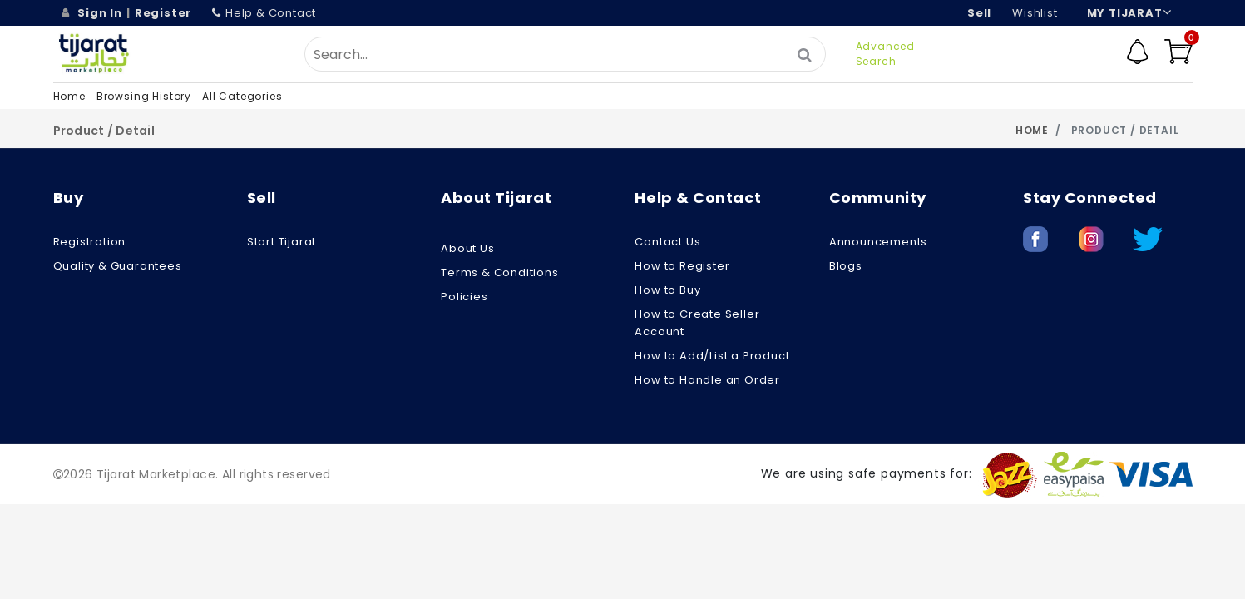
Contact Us (667, 242)
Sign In (99, 13)
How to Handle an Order (707, 380)
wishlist (1034, 13)
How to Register (682, 266)
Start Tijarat (281, 242)
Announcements (878, 242)
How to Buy (667, 290)
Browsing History (143, 96)
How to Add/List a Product (712, 356)
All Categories (242, 96)
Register (163, 13)
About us (467, 248)
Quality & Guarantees (117, 266)
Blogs (845, 266)
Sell (979, 13)
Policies (464, 296)
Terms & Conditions (499, 272)
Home (69, 96)
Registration (89, 242)
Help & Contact (264, 13)
